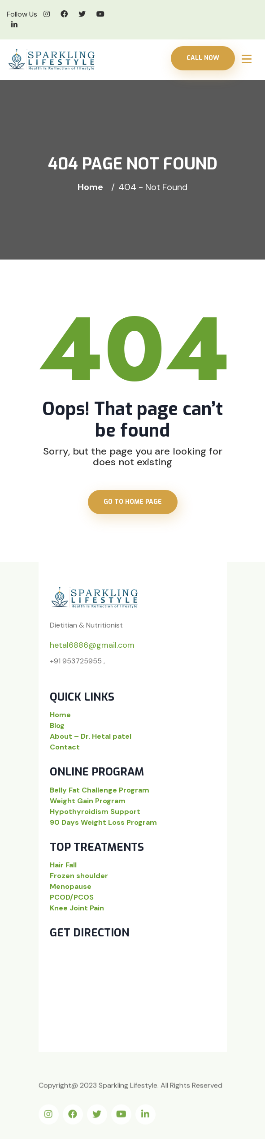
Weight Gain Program (88, 801)
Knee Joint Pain (77, 908)
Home (93, 186)
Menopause (70, 886)
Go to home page (133, 502)
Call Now (203, 58)
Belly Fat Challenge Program (99, 790)
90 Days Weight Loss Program (103, 822)
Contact (65, 747)
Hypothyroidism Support (95, 811)
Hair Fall (63, 865)
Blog (57, 725)
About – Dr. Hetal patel (90, 736)
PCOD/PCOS (72, 897)
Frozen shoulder (79, 875)
